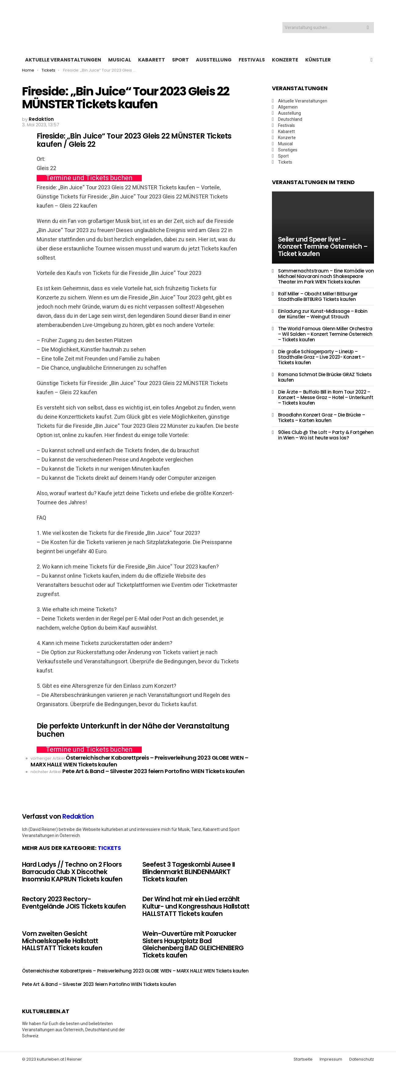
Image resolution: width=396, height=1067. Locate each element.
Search (368, 28)
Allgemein (288, 107)
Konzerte (285, 59)
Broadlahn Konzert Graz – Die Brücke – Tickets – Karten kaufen (321, 418)
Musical (119, 59)
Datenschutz (361, 1059)
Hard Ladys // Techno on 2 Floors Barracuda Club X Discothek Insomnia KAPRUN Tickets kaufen (72, 871)
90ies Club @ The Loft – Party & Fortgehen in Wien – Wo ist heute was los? (326, 435)
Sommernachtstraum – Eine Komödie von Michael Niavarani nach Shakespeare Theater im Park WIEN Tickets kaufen (326, 276)
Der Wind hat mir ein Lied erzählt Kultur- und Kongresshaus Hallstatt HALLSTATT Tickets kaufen (195, 906)
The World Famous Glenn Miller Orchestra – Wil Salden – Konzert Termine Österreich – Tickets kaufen (325, 334)
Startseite (303, 1059)
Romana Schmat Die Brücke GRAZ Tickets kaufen (325, 377)
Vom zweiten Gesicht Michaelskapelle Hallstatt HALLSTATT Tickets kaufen (62, 940)
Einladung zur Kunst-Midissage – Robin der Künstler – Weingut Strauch (322, 314)
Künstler (318, 59)
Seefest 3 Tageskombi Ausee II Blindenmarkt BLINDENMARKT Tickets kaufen (188, 871)
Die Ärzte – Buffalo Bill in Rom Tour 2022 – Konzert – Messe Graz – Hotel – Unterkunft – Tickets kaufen (325, 397)
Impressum (331, 1059)
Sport (180, 59)
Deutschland (290, 119)
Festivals (252, 59)
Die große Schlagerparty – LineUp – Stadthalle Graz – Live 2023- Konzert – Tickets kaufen (321, 357)
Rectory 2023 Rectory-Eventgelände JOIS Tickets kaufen (74, 903)
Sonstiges (287, 149)
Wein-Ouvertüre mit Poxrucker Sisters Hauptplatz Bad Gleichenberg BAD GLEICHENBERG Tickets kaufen (193, 944)
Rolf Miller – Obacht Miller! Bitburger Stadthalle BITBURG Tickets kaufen (318, 296)
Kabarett (151, 59)
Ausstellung (214, 59)
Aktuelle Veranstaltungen (63, 59)
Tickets (109, 848)
